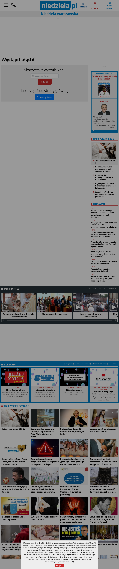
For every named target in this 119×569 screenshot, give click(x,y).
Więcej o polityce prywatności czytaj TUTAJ (59, 562)
